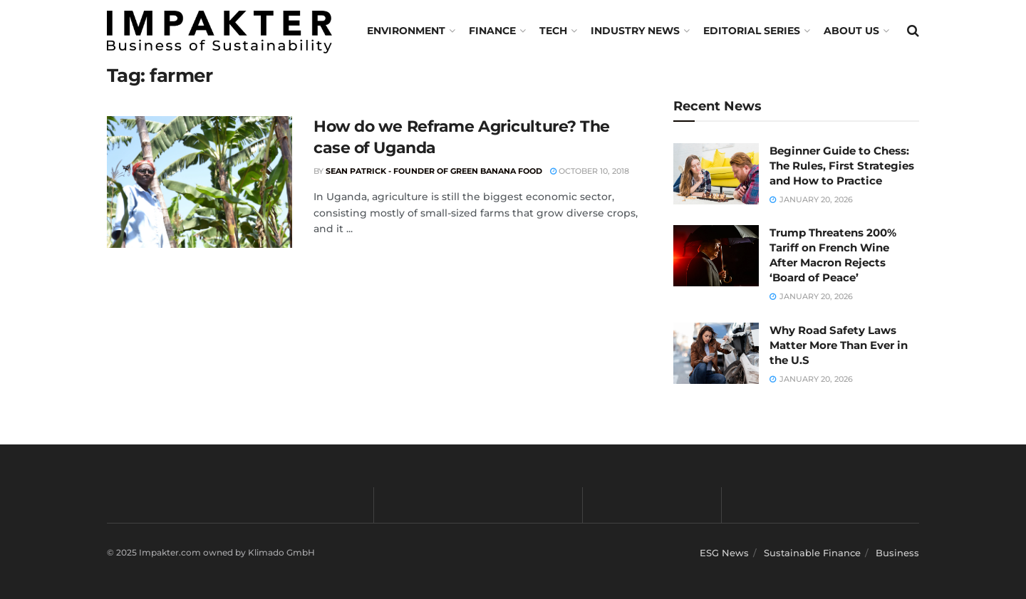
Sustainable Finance (812, 552)
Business (897, 552)
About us (851, 30)
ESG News (724, 552)
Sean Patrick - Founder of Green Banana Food (434, 171)
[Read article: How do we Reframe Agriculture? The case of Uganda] (199, 182)
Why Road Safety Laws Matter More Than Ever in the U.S (839, 345)
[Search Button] (913, 30)
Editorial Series (751, 30)
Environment (406, 30)
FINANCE (492, 30)
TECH (553, 30)
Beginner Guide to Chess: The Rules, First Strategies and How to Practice (842, 165)
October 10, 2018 (589, 171)
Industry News (635, 30)
